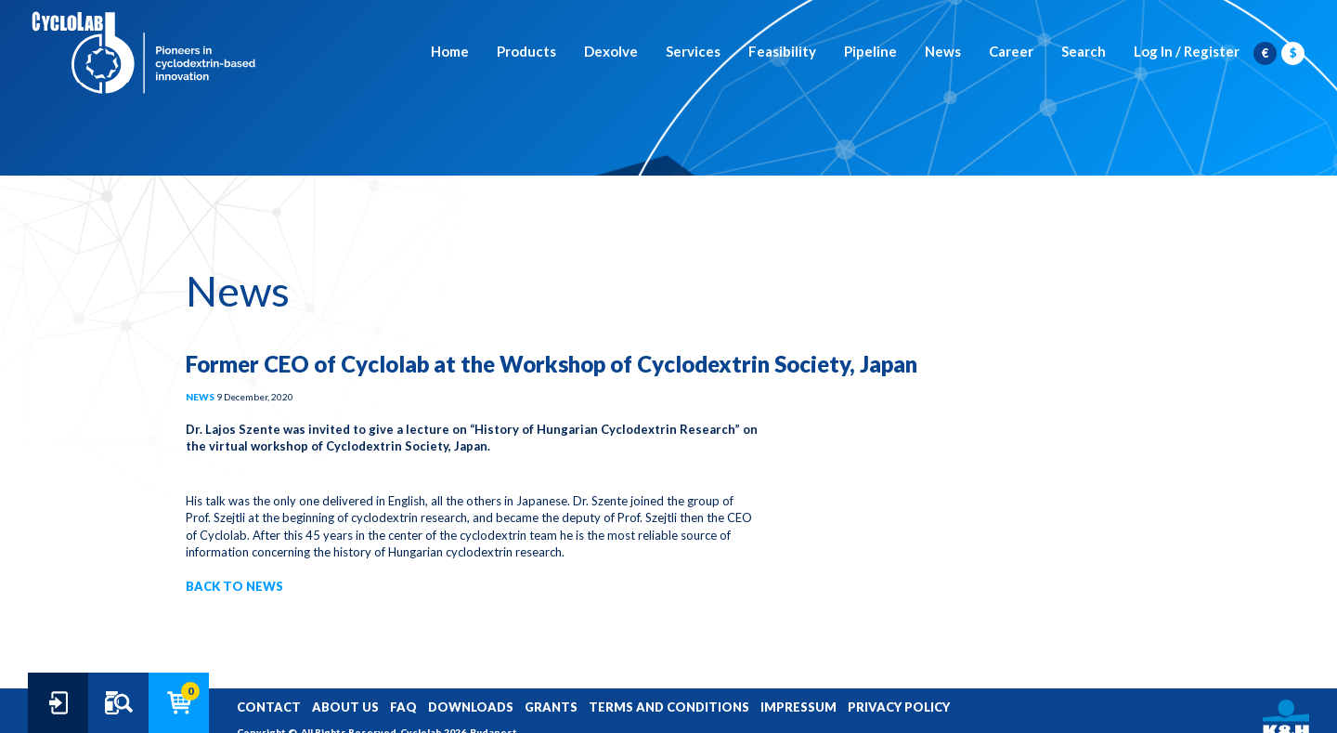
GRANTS (551, 707)
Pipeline (870, 51)
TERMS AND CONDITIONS (669, 707)
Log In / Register (1187, 51)
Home (450, 51)
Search (1083, 51)
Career (1011, 51)
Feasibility (782, 51)
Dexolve (611, 51)
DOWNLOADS (470, 707)
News (943, 51)
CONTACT (269, 707)
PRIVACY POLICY (899, 707)
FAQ (403, 707)
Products (526, 51)
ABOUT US (345, 707)
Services (693, 51)
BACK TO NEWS (234, 586)
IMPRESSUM (798, 707)
